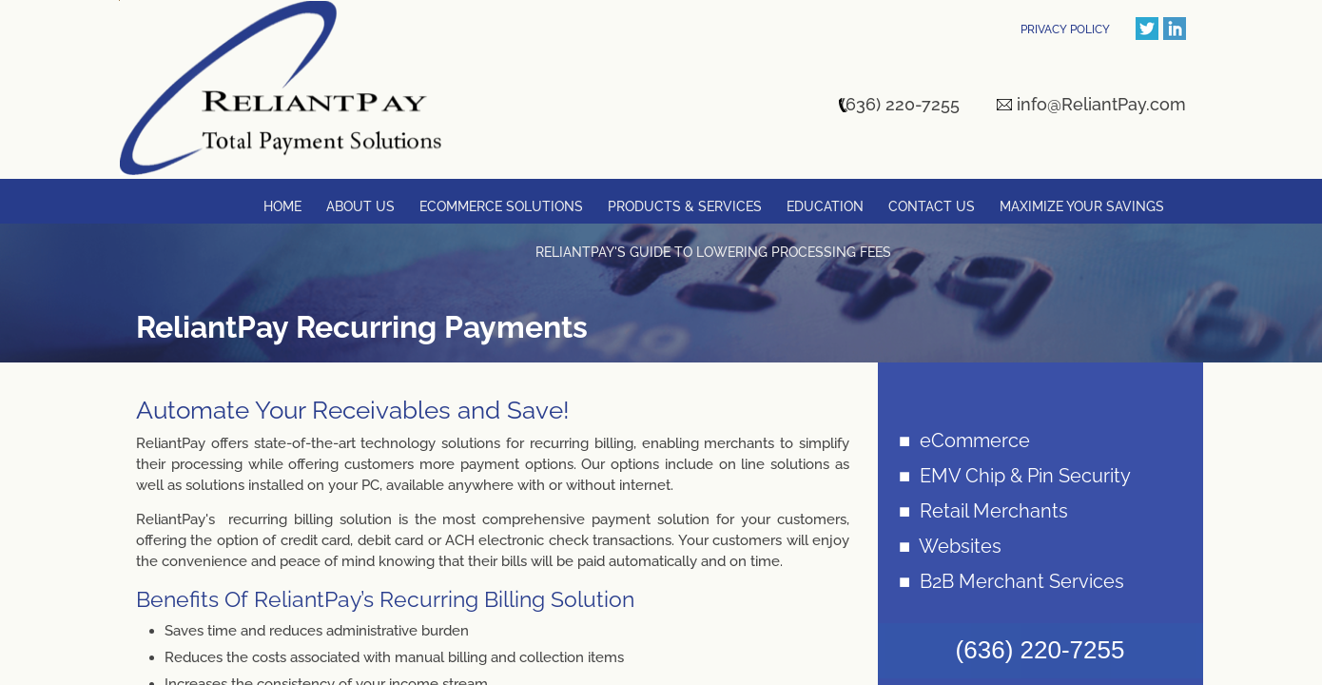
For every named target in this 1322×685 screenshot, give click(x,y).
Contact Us (931, 206)
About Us (360, 206)
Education (825, 206)
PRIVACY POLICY (1065, 29)
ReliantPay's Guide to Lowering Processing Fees (713, 252)
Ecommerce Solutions (501, 206)
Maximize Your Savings (1082, 206)
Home (282, 206)
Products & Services (685, 206)
